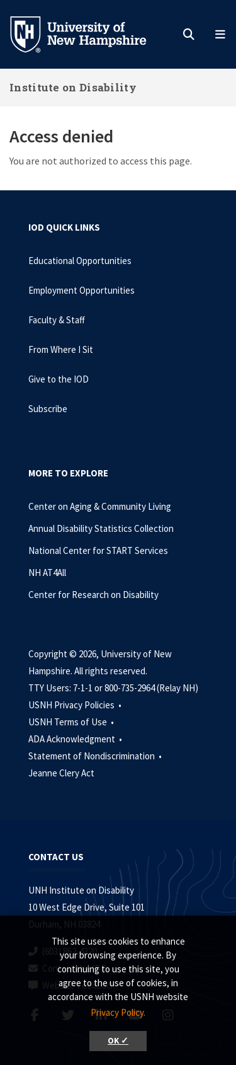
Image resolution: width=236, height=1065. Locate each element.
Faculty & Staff (56, 320)
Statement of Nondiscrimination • (96, 756)
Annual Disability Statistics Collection (101, 528)
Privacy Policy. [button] (118, 1012)
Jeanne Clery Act (61, 773)
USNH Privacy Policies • (75, 705)
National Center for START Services (98, 550)
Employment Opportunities (81, 290)
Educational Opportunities (80, 261)
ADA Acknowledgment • (76, 739)
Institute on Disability (73, 87)
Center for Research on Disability (93, 595)
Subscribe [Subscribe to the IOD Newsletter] (47, 409)
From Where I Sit (60, 349)
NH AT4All (47, 573)
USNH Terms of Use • (72, 722)
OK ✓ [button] (118, 1040)
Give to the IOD (58, 379)
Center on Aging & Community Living (99, 506)
